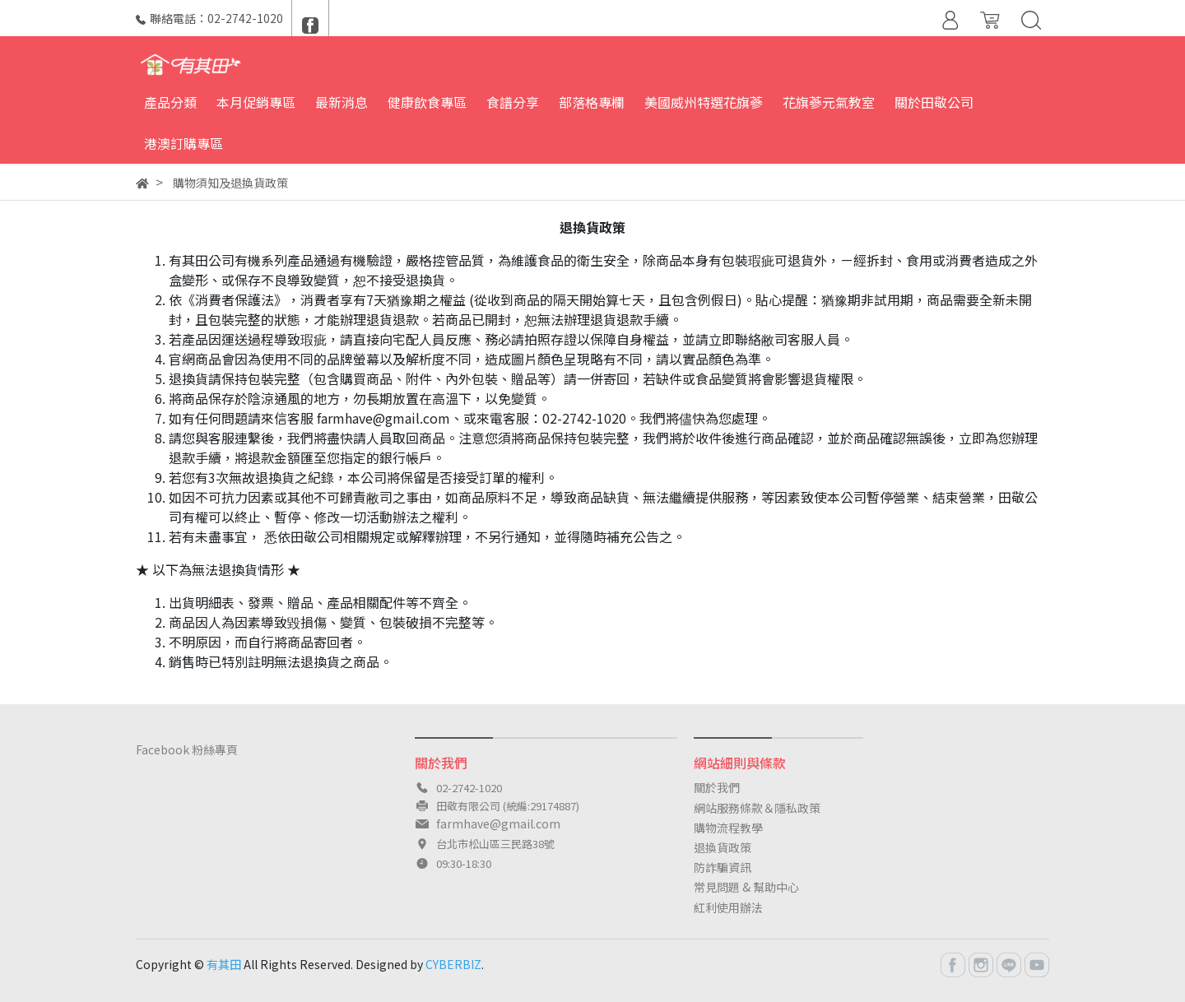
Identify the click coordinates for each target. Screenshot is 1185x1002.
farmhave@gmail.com (498, 823)
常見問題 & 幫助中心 (746, 887)
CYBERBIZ (453, 964)
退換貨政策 (722, 847)
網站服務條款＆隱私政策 (757, 808)
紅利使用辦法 (728, 907)
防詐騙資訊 (722, 867)
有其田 (224, 964)
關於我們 (717, 787)
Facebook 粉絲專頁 (187, 749)
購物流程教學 (728, 827)
